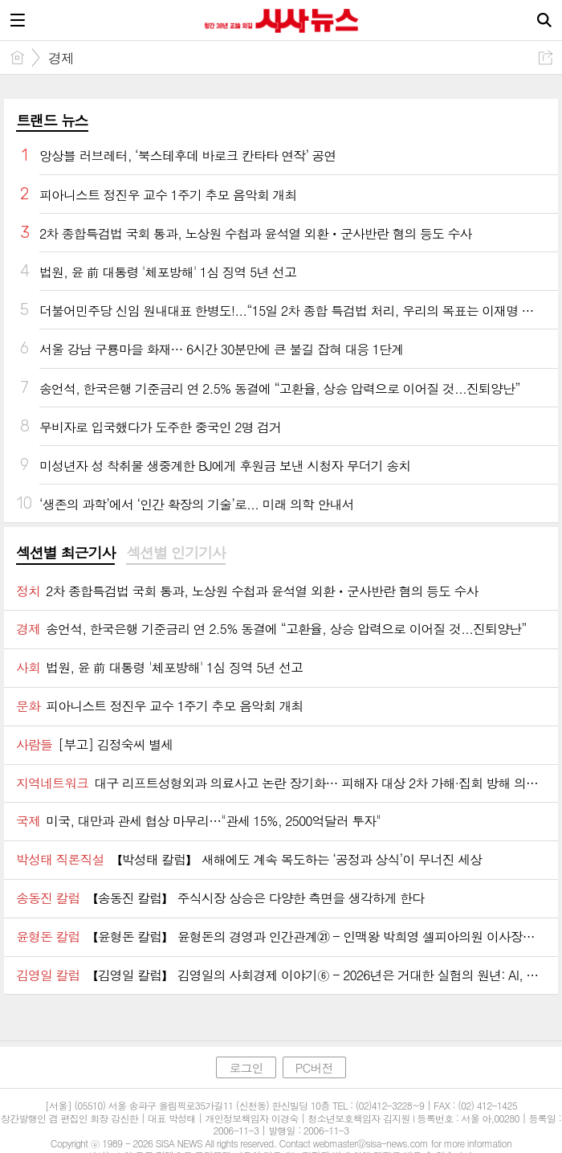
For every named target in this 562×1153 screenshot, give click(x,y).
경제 (61, 57)
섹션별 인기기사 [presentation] (175, 552)
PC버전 (314, 1067)
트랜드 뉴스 (52, 120)
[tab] (65, 553)
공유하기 (545, 57)
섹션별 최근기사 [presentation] (65, 552)
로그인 (246, 1067)
